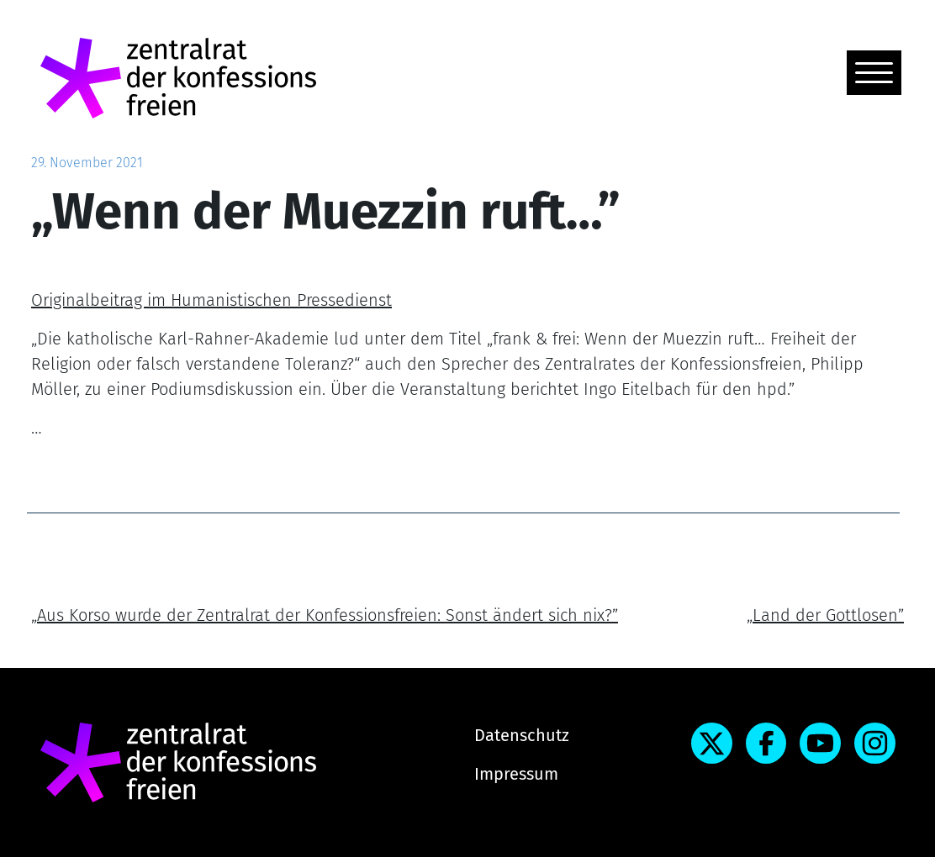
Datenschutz (521, 735)
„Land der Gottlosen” (825, 615)
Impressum (516, 774)
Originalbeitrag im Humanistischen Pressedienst (211, 300)
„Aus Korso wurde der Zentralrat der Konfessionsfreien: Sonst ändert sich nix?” (324, 615)
